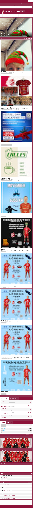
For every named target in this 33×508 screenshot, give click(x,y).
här (27, 3)
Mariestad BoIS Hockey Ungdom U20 (9, 495)
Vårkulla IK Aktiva (6, 484)
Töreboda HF (5, 487)
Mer (31, 15)
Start (1, 15)
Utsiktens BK (5, 485)
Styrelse (24, 15)
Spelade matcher (4, 398)
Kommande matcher (14, 398)
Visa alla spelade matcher (27, 419)
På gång (3, 422)
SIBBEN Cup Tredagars (6, 432)
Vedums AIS (5, 492)
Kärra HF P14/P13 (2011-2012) (8, 490)
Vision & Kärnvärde (15, 15)
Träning (8, 425)
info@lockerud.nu (6, 477)
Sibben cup (4, 430)
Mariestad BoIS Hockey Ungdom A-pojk (9, 498)
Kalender (10, 15)
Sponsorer (20, 15)
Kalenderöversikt (29, 434)
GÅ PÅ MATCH (5, 15)
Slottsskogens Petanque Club (8, 496)
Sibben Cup (5, 428)
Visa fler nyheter (16, 396)
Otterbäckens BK (6, 493)
